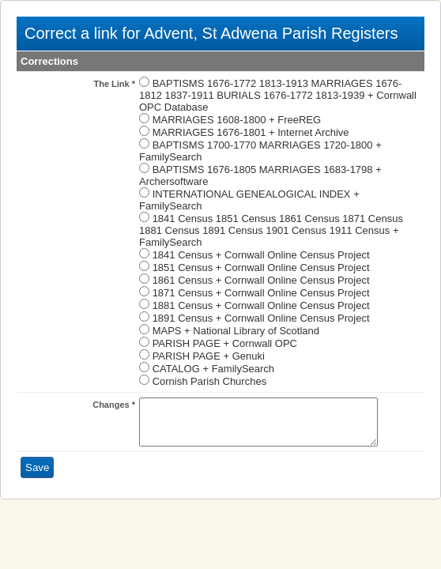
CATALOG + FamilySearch (213, 369)
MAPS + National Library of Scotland (236, 331)
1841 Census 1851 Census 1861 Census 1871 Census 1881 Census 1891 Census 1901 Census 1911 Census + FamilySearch (271, 230)
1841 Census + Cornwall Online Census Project (261, 255)
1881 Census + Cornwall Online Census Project (261, 305)
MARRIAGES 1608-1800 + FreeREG (237, 120)
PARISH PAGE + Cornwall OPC (225, 343)
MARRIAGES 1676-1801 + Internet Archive (251, 132)
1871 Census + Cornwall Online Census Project (261, 293)
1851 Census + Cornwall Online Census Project (261, 267)
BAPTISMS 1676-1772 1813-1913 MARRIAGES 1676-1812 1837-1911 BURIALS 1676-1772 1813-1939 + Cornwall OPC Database (277, 95)
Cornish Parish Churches (210, 381)
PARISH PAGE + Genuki (209, 356)
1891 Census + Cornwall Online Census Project (261, 318)
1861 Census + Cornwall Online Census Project (261, 280)
